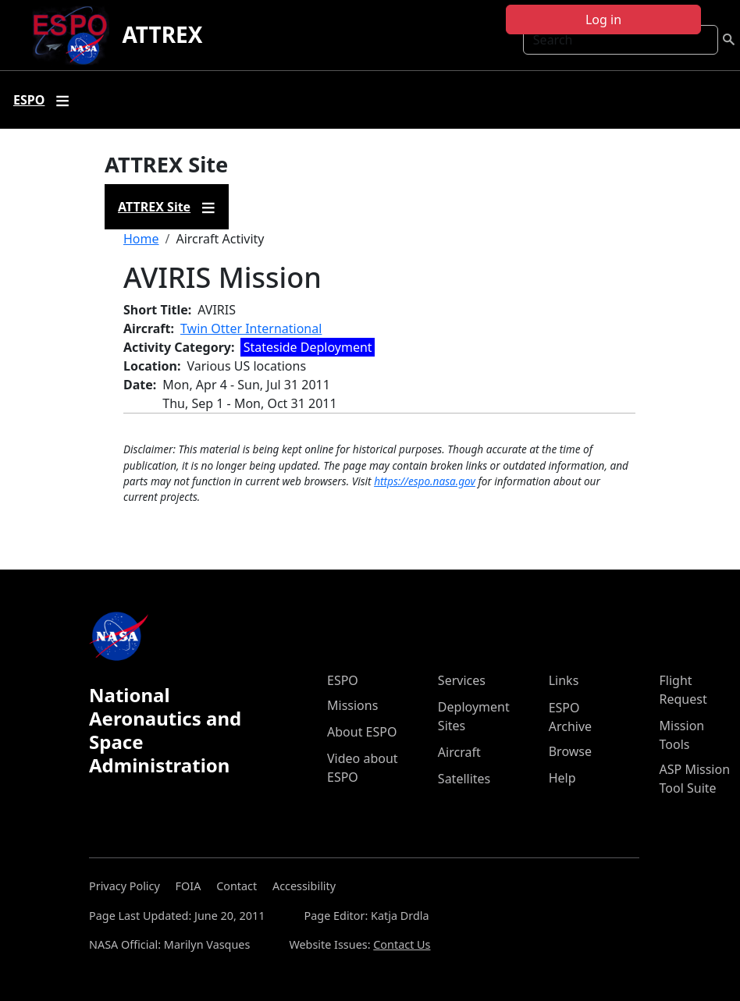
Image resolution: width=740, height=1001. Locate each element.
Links (564, 680)
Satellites (464, 778)
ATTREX (162, 34)
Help (562, 777)
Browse (570, 751)
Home (141, 238)
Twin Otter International (251, 328)
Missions (352, 705)
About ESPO (362, 731)
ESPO (342, 680)
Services (462, 680)
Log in (603, 19)
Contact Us (401, 944)
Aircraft (459, 752)
